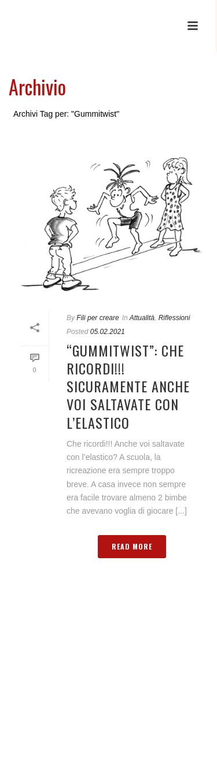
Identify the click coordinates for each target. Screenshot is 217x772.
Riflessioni (174, 318)
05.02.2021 (107, 332)
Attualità (142, 318)
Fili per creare (97, 318)
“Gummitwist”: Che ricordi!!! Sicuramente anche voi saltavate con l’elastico (128, 386)
